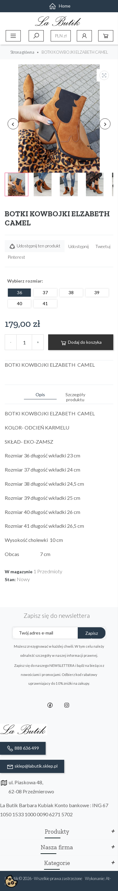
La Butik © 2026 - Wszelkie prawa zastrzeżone (44, 878)
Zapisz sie (91, 634)
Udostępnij (78, 246)
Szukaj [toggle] (36, 35)
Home (59, 5)
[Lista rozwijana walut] (61, 35)
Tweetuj (102, 246)
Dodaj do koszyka (81, 342)
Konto (84, 35)
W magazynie (18, 571)
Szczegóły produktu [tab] (75, 397)
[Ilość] (24, 342)
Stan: (10, 579)
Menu (13, 35)
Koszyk (105, 35)
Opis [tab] (40, 394)
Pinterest (16, 257)
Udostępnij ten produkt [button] (34, 246)
